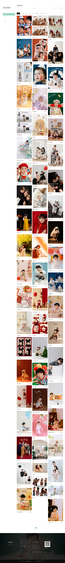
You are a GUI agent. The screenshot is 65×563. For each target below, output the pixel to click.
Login (43, 561)
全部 (18, 13)
